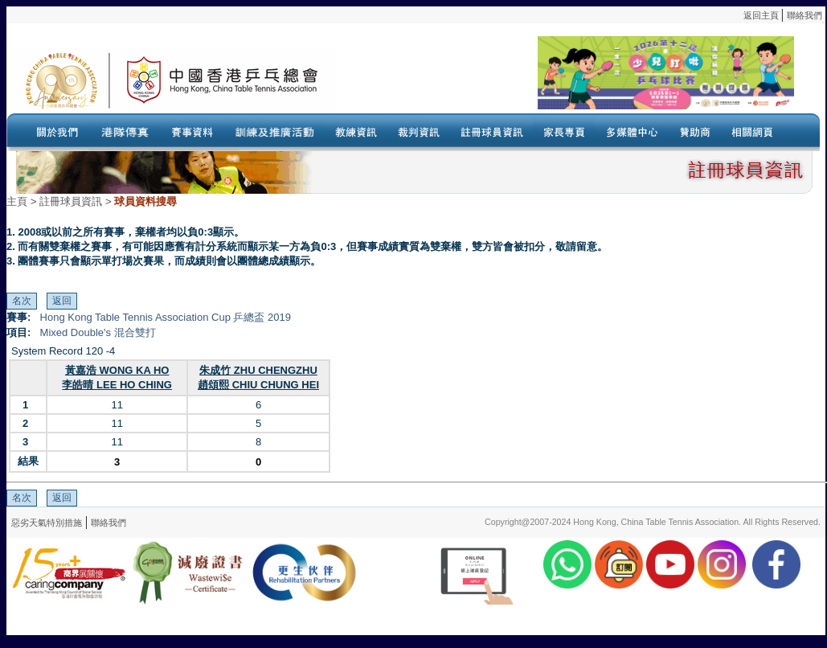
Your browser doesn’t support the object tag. (565, 79)
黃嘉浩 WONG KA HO (117, 370)
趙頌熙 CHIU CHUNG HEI (258, 385)
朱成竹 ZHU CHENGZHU (258, 370)
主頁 (16, 201)
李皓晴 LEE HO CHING (117, 385)
